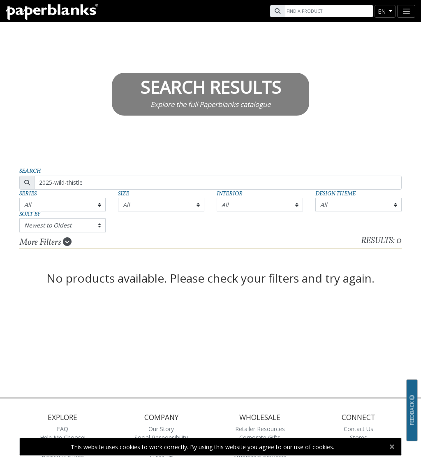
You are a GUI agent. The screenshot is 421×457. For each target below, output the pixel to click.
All (27, 205)
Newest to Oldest (48, 225)
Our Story (161, 429)
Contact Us (358, 429)
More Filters (46, 242)
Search (30, 171)
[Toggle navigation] (406, 11)
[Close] (391, 446)
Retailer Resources (260, 429)
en (382, 11)
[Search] (328, 11)
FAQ (62, 429)
